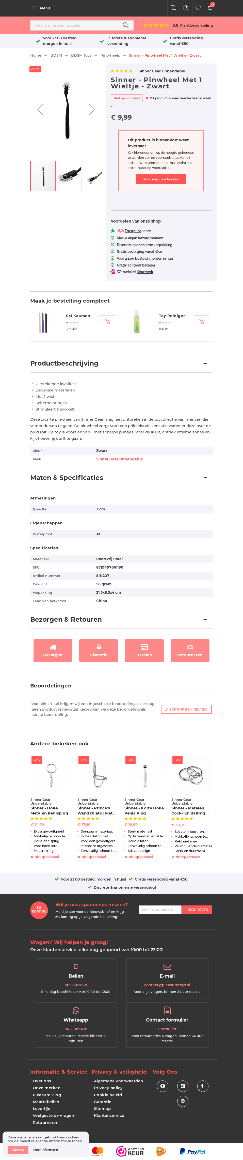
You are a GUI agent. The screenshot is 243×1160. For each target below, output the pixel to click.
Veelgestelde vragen (53, 1115)
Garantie (102, 1101)
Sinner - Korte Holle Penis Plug (144, 811)
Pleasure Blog (47, 1094)
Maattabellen (46, 1101)
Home (35, 55)
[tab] (121, 366)
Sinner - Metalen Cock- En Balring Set (188, 813)
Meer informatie (45, 1150)
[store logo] (121, 8)
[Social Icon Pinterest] (182, 1101)
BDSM (56, 55)
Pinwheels (110, 55)
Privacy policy (108, 1087)
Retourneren (46, 1122)
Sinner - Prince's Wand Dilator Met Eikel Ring (95, 813)
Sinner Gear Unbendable (162, 71)
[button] (40, 109)
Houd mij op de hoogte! (161, 179)
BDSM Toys (81, 55)
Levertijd (42, 1108)
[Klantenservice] (173, 8)
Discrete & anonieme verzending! (125, 887)
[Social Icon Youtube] (162, 1086)
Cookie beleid (108, 1094)
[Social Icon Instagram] (182, 1086)
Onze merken (47, 1087)
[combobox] (82, 25)
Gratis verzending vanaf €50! (161, 879)
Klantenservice (109, 1115)
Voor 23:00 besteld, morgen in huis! (93, 879)
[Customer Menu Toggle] (186, 8)
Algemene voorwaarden (118, 1080)
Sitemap (102, 1108)
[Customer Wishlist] (198, 8)
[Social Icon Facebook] (202, 1086)
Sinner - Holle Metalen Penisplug (49, 811)
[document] (46, 1144)
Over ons (42, 1080)
